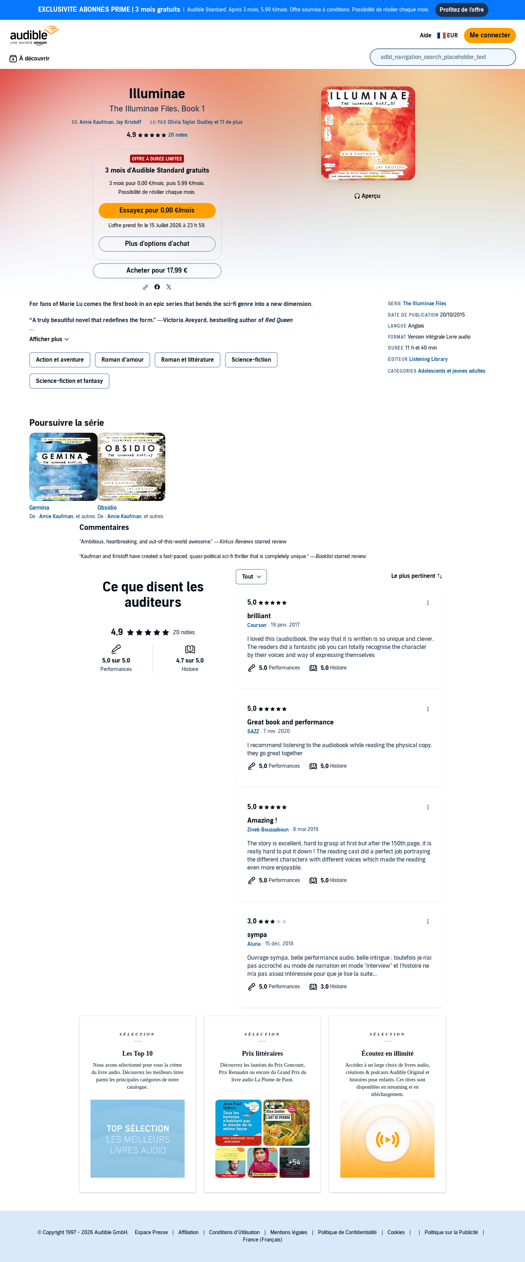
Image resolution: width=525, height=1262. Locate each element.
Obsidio (119, 508)
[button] (145, 287)
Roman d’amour (122, 360)
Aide (426, 35)
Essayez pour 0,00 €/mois (157, 210)
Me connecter (490, 35)
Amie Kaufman (56, 516)
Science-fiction (251, 360)
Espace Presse (151, 1232)
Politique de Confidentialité (347, 1232)
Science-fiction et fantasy (69, 381)
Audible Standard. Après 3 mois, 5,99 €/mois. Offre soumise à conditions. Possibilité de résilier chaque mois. (234, 10)
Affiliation (188, 1232)
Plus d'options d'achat (157, 244)
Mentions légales (288, 1232)
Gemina (39, 508)
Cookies (396, 1232)
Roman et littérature (187, 360)
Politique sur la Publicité (451, 1232)
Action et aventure (60, 360)
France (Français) (262, 1240)
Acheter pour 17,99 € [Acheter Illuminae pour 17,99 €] (156, 270)
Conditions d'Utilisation (234, 1232)
